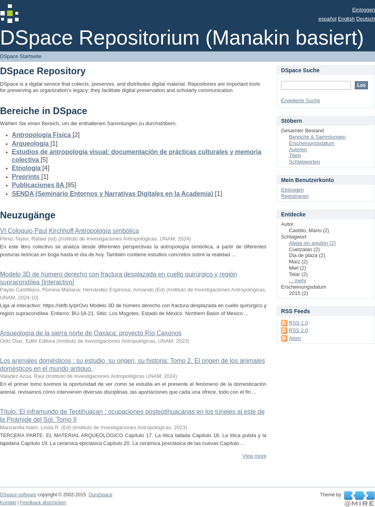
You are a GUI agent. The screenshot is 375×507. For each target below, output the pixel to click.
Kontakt (8, 502)
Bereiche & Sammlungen (317, 137)
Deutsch (365, 19)
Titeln (295, 155)
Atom (295, 338)
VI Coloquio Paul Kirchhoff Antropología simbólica (69, 230)
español (328, 19)
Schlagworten (304, 162)
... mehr (297, 281)
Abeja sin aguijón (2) (312, 243)
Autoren (298, 149)
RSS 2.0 (298, 330)
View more (254, 456)
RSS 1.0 (298, 323)
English (346, 19)
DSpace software (18, 495)
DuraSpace (100, 495)
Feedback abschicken (43, 502)
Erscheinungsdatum (311, 143)
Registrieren (295, 196)
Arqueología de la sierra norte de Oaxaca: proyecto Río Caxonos (91, 333)
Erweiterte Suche (300, 100)
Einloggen (363, 10)
